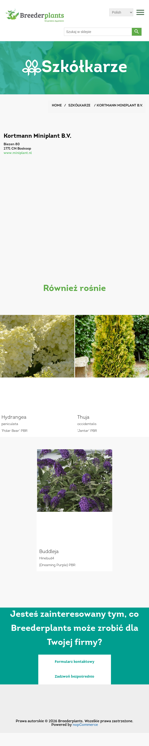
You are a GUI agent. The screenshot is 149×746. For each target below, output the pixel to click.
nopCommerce (85, 725)
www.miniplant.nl (18, 153)
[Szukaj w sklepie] (98, 32)
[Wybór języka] (121, 12)
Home (57, 105)
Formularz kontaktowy (74, 662)
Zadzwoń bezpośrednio (74, 677)
